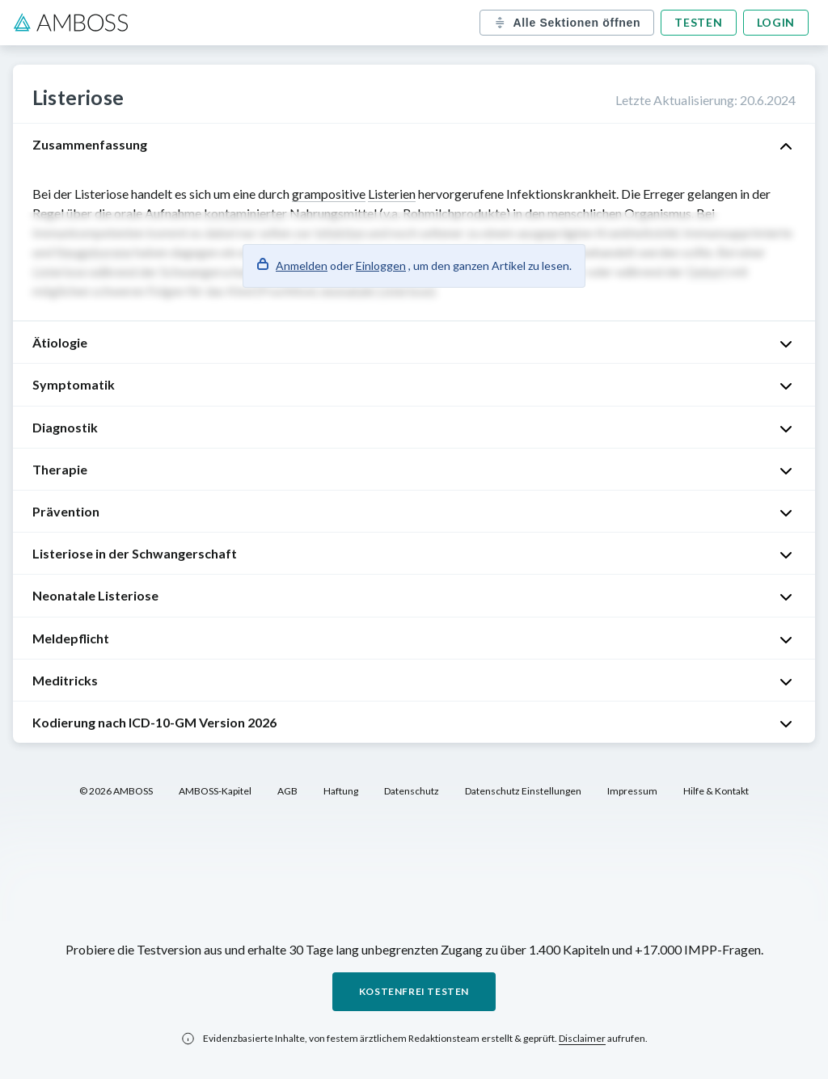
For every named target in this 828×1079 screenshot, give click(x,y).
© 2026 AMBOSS (116, 791)
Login (776, 22)
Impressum (632, 791)
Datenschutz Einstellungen (523, 791)
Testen (698, 22)
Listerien (392, 193)
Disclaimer (582, 1038)
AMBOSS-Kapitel (215, 791)
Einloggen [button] (381, 265)
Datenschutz (411, 791)
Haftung (340, 791)
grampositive (328, 193)
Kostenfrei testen (414, 991)
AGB (287, 791)
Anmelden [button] (301, 265)
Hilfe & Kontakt (716, 791)
